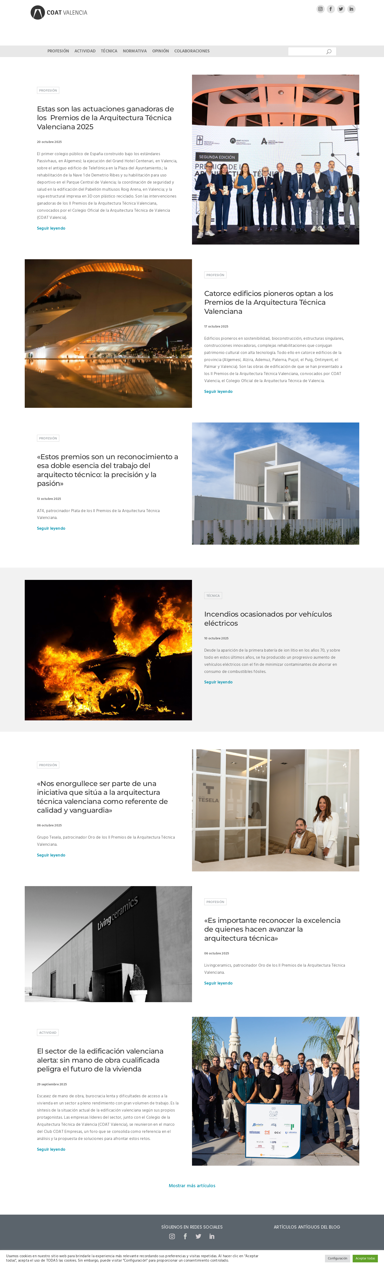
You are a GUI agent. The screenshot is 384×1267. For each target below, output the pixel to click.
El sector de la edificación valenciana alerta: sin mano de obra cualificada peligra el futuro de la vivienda (100, 1060)
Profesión (58, 52)
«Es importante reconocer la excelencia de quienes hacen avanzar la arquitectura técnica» (272, 929)
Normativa (135, 52)
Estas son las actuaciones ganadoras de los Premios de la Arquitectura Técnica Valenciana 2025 (105, 118)
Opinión (160, 52)
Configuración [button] (337, 1258)
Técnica (109, 52)
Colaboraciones (192, 52)
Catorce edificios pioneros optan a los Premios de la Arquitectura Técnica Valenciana (268, 302)
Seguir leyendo (51, 228)
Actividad (85, 52)
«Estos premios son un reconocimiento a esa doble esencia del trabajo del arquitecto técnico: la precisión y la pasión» (107, 470)
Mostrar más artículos (192, 1186)
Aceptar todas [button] (365, 1258)
